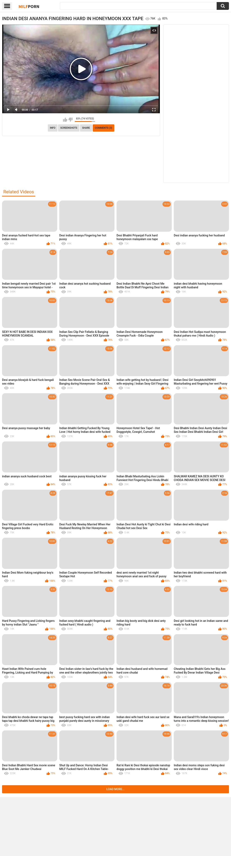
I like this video (65, 120)
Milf (28, 6)
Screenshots (68, 127)
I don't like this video (70, 120)
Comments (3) (103, 127)
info (52, 127)
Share (86, 127)
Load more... (115, 789)
